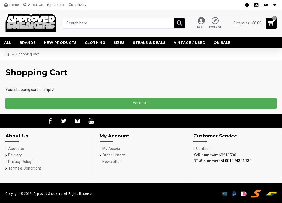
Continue (141, 103)
